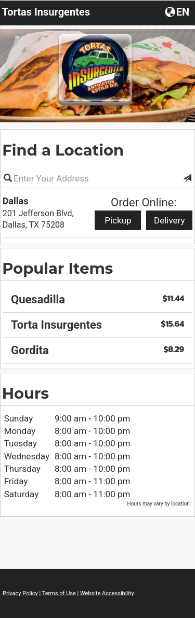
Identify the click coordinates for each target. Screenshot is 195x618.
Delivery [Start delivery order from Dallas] (169, 220)
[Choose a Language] (178, 11)
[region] (97, 321)
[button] (187, 178)
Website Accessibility (107, 593)
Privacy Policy (20, 593)
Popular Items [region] (57, 268)
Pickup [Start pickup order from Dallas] (118, 220)
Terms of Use (59, 593)
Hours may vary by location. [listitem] (159, 504)
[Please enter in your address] (97, 178)
